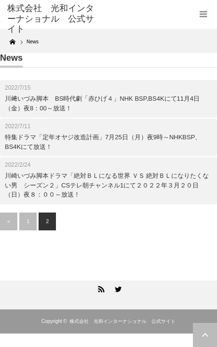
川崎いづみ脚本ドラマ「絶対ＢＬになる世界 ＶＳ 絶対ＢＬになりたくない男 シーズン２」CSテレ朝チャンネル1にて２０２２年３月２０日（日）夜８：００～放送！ (107, 185)
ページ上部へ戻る (205, 335)
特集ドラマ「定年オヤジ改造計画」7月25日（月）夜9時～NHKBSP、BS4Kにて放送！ (103, 141)
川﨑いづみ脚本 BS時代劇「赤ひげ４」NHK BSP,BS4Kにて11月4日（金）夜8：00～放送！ (102, 103)
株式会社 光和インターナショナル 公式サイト (122, 321)
